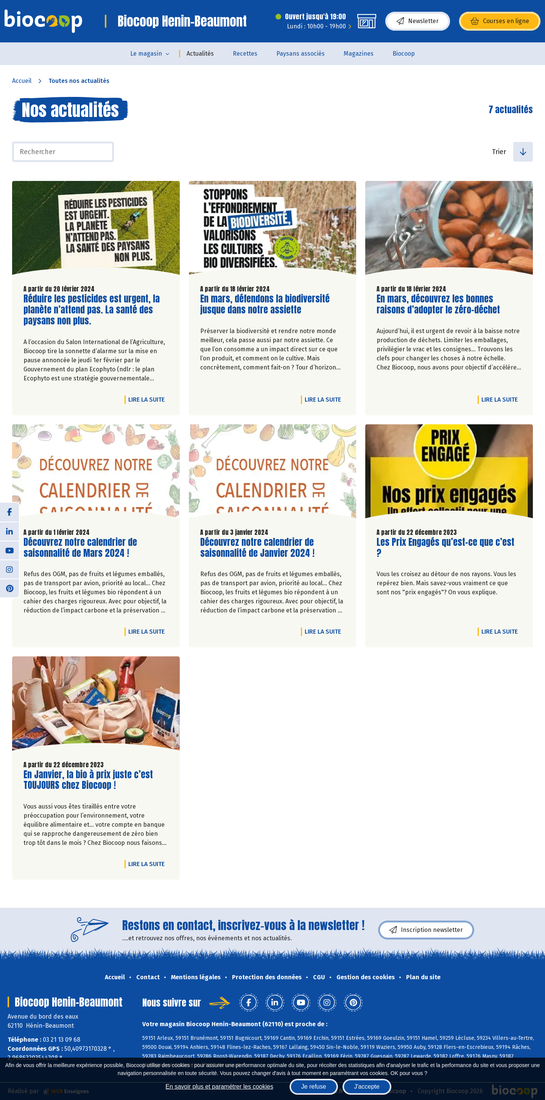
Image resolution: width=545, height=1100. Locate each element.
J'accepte (367, 1086)
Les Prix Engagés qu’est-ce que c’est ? (445, 548)
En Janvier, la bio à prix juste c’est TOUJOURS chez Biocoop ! (88, 780)
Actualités (200, 53)
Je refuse (313, 1086)
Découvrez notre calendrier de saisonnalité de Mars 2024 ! (80, 548)
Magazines (359, 53)
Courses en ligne (499, 21)
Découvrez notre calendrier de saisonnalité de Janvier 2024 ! (257, 548)
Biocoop (403, 53)
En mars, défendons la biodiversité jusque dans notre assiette (265, 304)
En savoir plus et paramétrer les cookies (219, 1086)
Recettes (245, 53)
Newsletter (418, 21)
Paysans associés (300, 53)
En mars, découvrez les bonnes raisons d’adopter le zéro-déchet (438, 304)
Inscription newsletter (426, 930)
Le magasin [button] (146, 53)
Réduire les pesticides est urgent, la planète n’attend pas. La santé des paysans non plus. (91, 309)
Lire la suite (148, 399)
